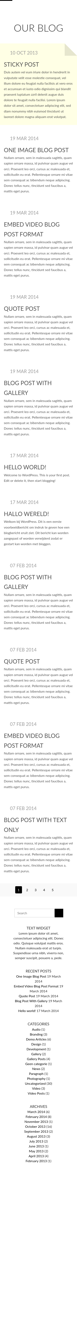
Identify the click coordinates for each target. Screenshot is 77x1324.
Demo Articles (36, 1039)
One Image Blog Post (36, 149)
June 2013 (36, 1146)
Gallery (36, 1054)
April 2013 (36, 1156)
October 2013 (35, 1126)
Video (36, 1088)
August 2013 (36, 1136)
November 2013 (36, 1121)
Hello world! (25, 467)
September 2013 (36, 1131)
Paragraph (36, 1074)
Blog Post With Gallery (31, 1001)
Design (36, 1044)
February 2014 (36, 1117)
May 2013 (36, 1151)
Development (36, 1049)
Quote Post (22, 308)
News (36, 1069)
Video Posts (36, 1093)
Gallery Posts (36, 1059)
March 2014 (36, 1112)
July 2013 (36, 1141)
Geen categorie (36, 1064)
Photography (36, 1078)
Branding (36, 1034)
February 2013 (36, 1161)
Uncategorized (35, 1083)
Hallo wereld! (26, 513)
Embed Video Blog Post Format (36, 986)
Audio (36, 1029)
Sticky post (21, 64)
